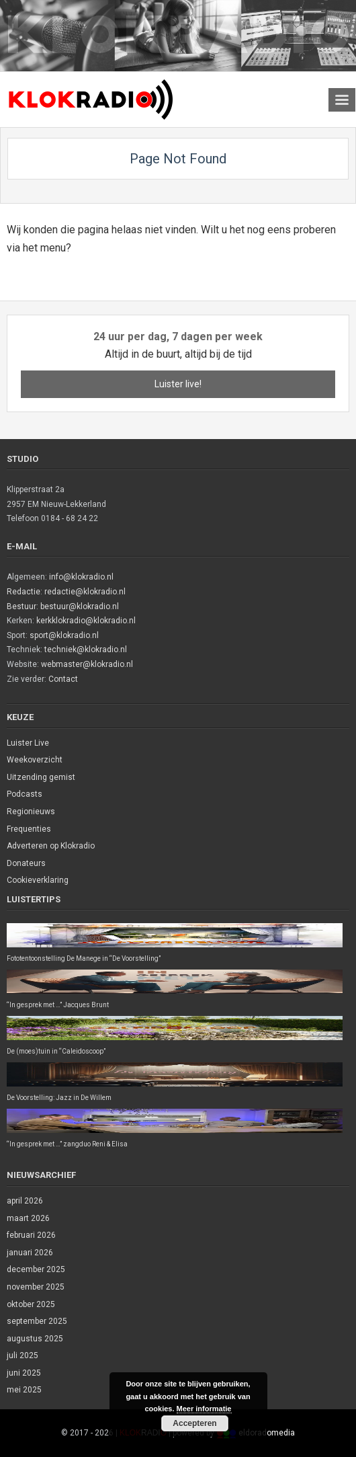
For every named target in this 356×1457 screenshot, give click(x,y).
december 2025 (36, 1269)
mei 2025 (24, 1389)
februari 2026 (31, 1235)
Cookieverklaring (38, 880)
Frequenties (29, 829)
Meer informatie (204, 1409)
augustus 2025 (35, 1338)
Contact (63, 679)
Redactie (23, 591)
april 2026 (25, 1201)
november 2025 (35, 1287)
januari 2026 (30, 1252)
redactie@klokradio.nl (85, 591)
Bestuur (21, 606)
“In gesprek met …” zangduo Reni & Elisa (67, 1144)
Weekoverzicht (34, 759)
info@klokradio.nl (81, 577)
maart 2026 (28, 1218)
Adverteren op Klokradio (51, 846)
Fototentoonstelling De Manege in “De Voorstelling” (84, 958)
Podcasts (24, 794)
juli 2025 (22, 1355)
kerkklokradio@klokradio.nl (86, 620)
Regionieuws (31, 811)
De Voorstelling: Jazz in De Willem (59, 1097)
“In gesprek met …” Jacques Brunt (58, 1005)
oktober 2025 (31, 1304)
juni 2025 (24, 1373)
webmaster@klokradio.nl (87, 664)
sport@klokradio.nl (64, 635)
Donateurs (26, 863)
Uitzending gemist (41, 777)
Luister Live (28, 743)
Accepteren (194, 1423)
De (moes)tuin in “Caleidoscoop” (56, 1051)
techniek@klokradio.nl (85, 649)
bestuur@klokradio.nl (79, 606)
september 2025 (37, 1321)
